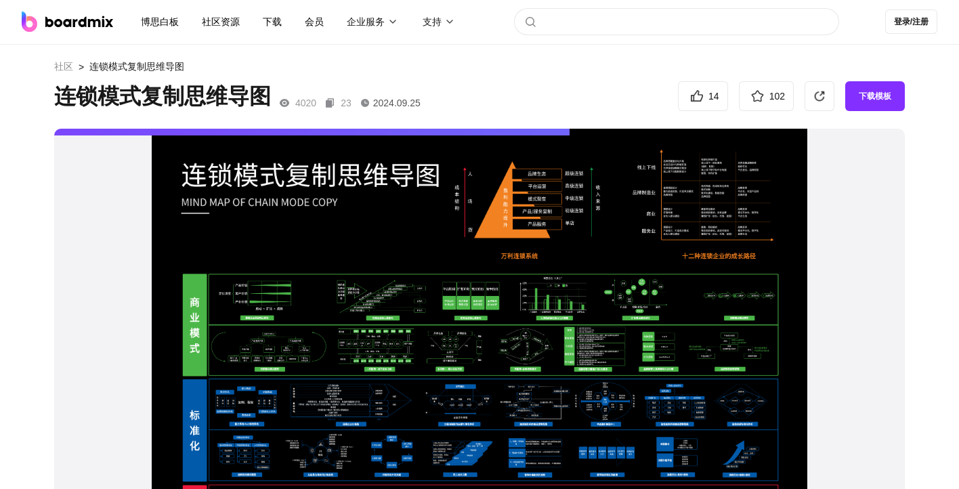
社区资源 (221, 21)
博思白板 (160, 21)
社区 (63, 66)
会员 (314, 21)
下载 (272, 21)
